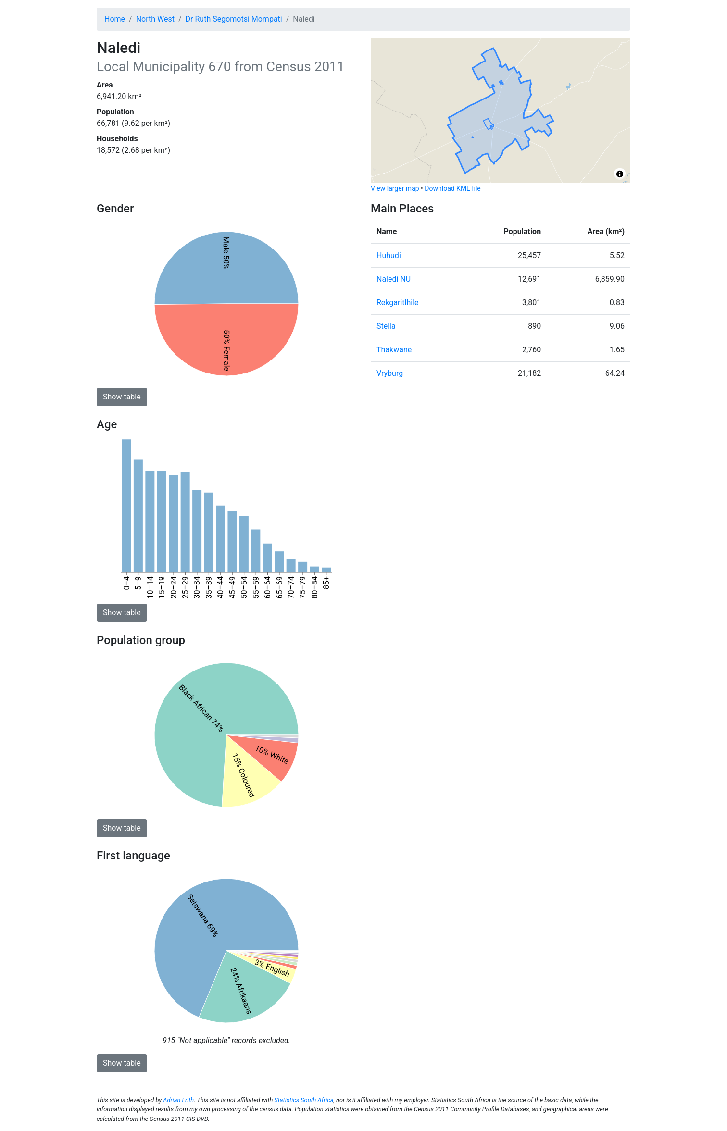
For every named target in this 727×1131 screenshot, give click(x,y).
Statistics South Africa (303, 1100)
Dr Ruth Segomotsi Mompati (234, 19)
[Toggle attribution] (620, 174)
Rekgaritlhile (397, 302)
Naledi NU (393, 279)
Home (114, 19)
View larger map (395, 188)
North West (155, 19)
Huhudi (388, 255)
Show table (122, 396)
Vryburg (389, 373)
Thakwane (394, 349)
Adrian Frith (178, 1100)
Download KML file (452, 188)
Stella (386, 326)
